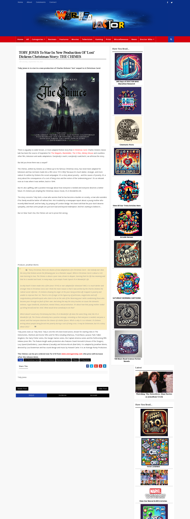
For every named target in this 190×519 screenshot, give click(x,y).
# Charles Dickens (51, 400)
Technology (122, 496)
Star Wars (130, 476)
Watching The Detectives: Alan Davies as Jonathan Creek (151, 77)
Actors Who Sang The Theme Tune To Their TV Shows (154, 300)
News (137, 40)
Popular (137, 220)
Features (67, 40)
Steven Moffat (131, 481)
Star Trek (83, 480)
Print (112, 40)
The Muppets (78, 161)
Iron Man (147, 496)
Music (119, 481)
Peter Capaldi (95, 475)
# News (78, 400)
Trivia (129, 471)
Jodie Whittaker (96, 485)
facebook (57, 439)
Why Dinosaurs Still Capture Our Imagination (156, 250)
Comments (44, 2)
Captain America (77, 495)
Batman (82, 485)
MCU (141, 491)
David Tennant (96, 480)
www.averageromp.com (75, 393)
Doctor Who (149, 40)
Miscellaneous (125, 40)
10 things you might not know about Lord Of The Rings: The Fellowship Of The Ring (149, 230)
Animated (121, 491)
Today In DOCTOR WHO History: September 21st (154, 309)
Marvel (120, 476)
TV (95, 470)
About (33, 2)
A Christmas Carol (83, 158)
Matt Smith (135, 486)
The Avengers (123, 501)
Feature (73, 470)
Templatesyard (46, 515)
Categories (41, 40)
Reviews (56, 40)
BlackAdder (25, 164)
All (31, 40)
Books (72, 480)
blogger (82, 439)
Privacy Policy (59, 515)
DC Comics (143, 476)
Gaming (102, 40)
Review (73, 475)
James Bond (122, 486)
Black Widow (93, 495)
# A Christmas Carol (35, 400)
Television (90, 40)
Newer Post (25, 432)
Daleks (146, 486)
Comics (83, 475)
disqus (31, 439)
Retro (143, 481)
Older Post (87, 432)
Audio (148, 491)
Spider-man (91, 490)
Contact (56, 2)
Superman (135, 496)
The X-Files (35, 164)
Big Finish (128, 466)
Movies (78, 40)
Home (23, 2)
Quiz (104, 495)
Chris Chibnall (76, 490)
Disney (73, 485)
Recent (150, 220)
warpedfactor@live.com (31, 491)
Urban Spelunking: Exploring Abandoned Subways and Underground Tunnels (150, 288)
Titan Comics (141, 471)
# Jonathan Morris (66, 400)
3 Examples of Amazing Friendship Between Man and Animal (147, 270)
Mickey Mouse (46, 164)
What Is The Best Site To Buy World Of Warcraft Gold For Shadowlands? (156, 320)
